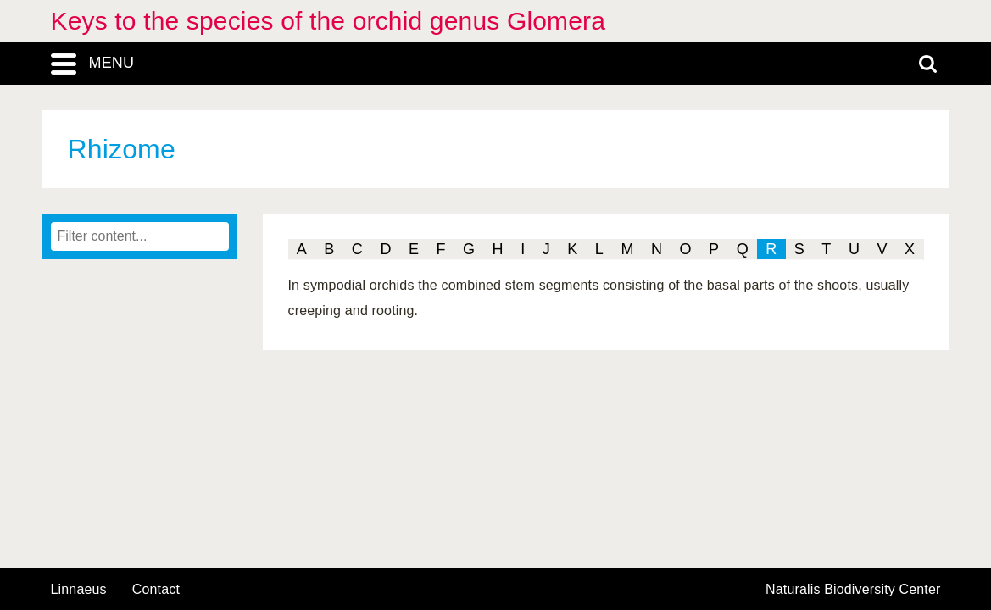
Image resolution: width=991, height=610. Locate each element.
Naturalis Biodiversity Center (853, 589)
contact (156, 589)
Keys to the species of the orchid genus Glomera (328, 21)
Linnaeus (79, 589)
